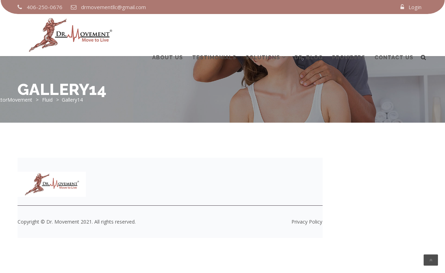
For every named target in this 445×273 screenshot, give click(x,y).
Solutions (262, 32)
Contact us (394, 32)
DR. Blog (309, 32)
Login (415, 7)
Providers (348, 32)
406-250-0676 (44, 7)
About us (167, 32)
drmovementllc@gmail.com (113, 7)
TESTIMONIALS (214, 32)
